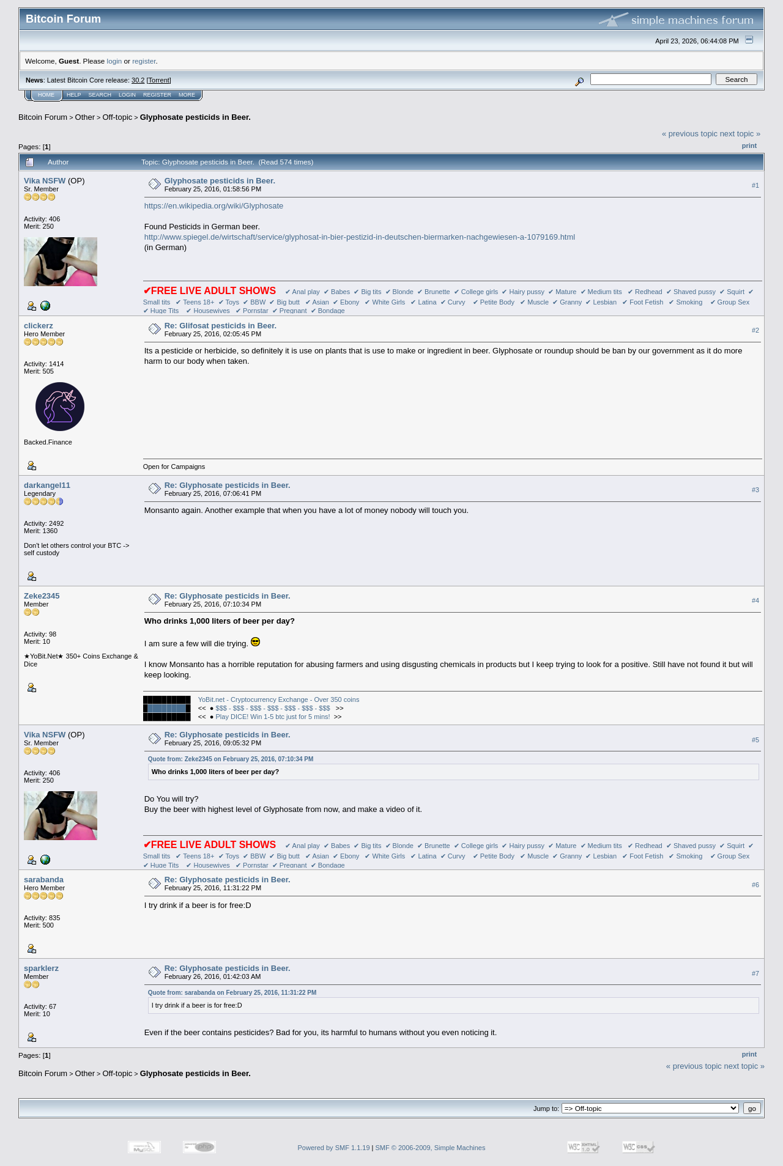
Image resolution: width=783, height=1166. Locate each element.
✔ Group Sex (730, 302)
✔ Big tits (367, 291)
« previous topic (690, 133)
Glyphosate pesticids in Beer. (195, 117)
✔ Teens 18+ (195, 302)
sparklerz (41, 968)
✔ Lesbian (601, 302)
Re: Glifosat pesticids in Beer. (221, 325)
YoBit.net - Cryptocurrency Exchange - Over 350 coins (279, 699)
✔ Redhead (645, 291)
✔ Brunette (433, 291)
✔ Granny (567, 302)
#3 (755, 489)
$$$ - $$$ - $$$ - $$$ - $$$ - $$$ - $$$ (274, 708)
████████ (166, 708)
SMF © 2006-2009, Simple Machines (431, 1147)
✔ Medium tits (601, 291)
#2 (755, 330)
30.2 (138, 80)
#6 (755, 884)
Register (157, 95)
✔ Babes (337, 291)
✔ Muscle (534, 302)
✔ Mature (562, 291)
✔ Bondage (328, 310)
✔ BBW (254, 302)
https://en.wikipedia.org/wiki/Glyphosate (214, 205)
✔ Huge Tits (161, 310)
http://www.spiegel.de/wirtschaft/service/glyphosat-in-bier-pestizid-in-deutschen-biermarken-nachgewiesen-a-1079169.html (360, 237)
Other (85, 117)
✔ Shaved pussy (691, 291)
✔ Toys (228, 302)
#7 (755, 973)
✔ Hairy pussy (523, 291)
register (143, 61)
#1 (755, 185)
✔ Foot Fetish (642, 302)
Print (749, 145)
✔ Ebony (346, 302)
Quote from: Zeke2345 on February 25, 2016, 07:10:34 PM (231, 759)
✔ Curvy (453, 302)
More (187, 95)
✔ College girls (476, 291)
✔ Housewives (207, 310)
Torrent (159, 80)
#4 (755, 600)
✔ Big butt (285, 302)
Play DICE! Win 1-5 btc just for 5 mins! (273, 716)
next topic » (740, 133)
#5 (755, 740)
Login (127, 95)
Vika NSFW (44, 180)
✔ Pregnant (289, 310)
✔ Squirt (731, 291)
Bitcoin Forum (42, 117)
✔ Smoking (685, 302)
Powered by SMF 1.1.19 (334, 1147)
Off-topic (117, 117)
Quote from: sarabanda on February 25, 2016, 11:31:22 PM (232, 992)
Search (100, 95)
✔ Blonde (399, 291)
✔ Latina (423, 302)
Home (46, 95)
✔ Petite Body (493, 302)
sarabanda (44, 879)
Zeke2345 (42, 595)
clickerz (38, 325)
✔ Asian (317, 302)
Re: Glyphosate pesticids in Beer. (228, 485)
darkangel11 (47, 485)
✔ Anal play (302, 291)
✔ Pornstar (252, 310)
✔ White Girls (385, 302)
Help (74, 95)
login (114, 61)
